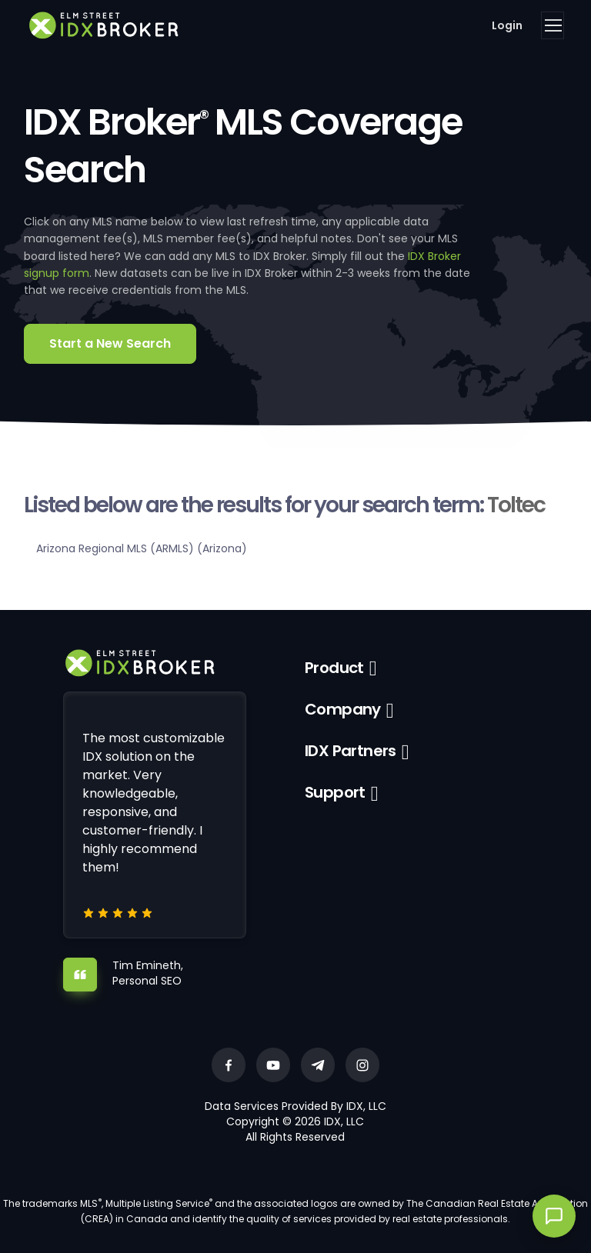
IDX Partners (350, 750)
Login (507, 25)
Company (343, 709)
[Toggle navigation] (552, 25)
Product (334, 667)
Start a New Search (110, 343)
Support (335, 792)
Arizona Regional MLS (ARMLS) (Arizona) (141, 548)
